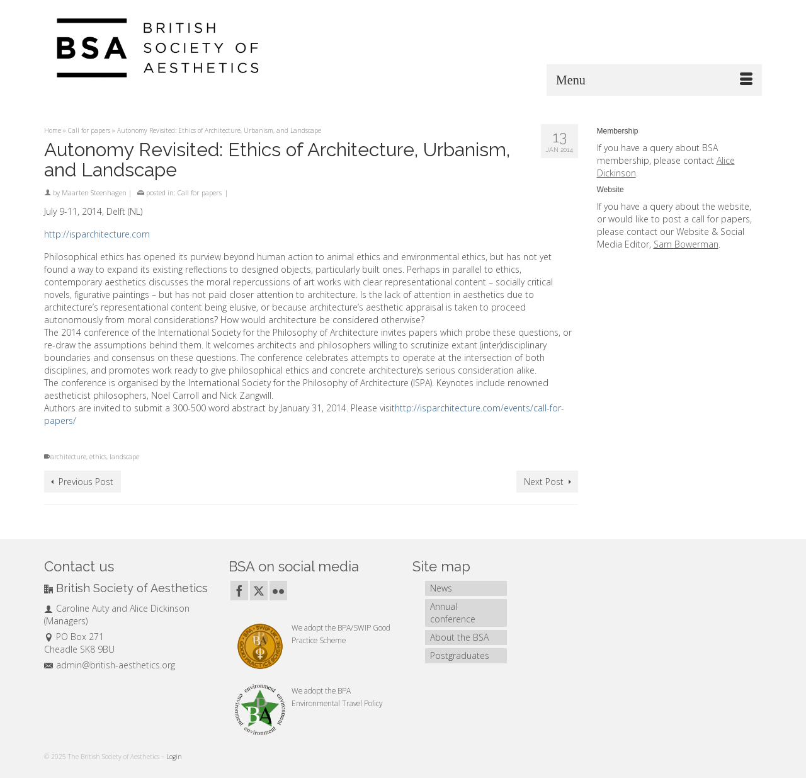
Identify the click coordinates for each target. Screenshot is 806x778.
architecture (68, 456)
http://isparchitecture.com (97, 234)
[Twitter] (259, 590)
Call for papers (200, 192)
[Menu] (654, 80)
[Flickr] (278, 590)
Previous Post (86, 482)
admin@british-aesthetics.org (109, 665)
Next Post (544, 482)
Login (174, 756)
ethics (97, 456)
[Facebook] (239, 590)
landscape (124, 456)
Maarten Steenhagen (94, 192)
